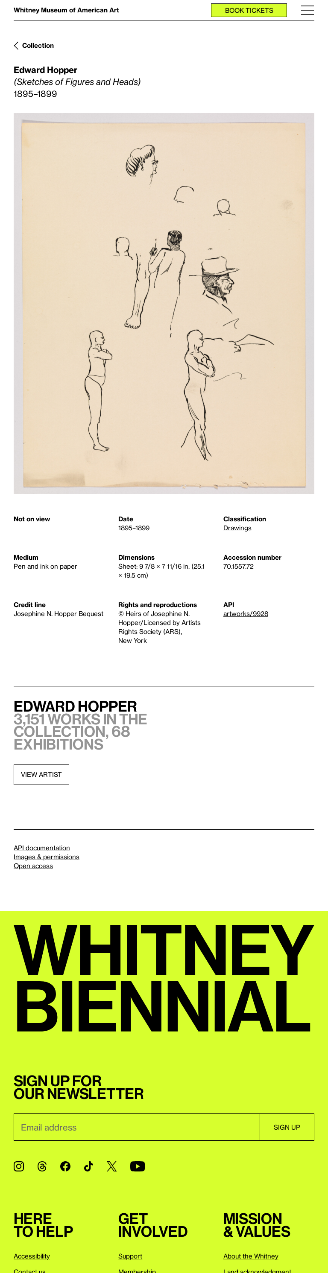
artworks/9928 (245, 613)
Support (130, 1256)
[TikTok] (88, 1166)
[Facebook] (65, 1166)
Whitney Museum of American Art (66, 10)
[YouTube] (137, 1166)
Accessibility (32, 1256)
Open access (33, 865)
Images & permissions (46, 856)
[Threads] (42, 1166)
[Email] (137, 1127)
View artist (41, 774)
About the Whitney (250, 1256)
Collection (38, 45)
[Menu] (307, 10)
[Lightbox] (164, 303)
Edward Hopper (45, 69)
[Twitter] (111, 1166)
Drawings (237, 528)
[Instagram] (19, 1166)
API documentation (42, 848)
